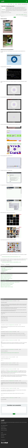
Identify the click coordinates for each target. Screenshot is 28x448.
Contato (2, 432)
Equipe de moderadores (3, 428)
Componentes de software (4, 270)
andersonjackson (11, 349)
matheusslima (3, 9)
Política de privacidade (3, 434)
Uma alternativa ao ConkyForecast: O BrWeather (7, 284)
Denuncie (17, 14)
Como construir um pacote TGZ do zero (5, 285)
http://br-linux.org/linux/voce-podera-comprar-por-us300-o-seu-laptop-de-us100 (10, 352)
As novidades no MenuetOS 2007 (5, 279)
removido (10, 388)
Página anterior (2, 264)
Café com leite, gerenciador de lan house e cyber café (7, 283)
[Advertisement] (21, 25)
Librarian (10, 331)
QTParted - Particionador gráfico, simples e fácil (6, 274)
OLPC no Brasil (3, 268)
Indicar (23, 14)
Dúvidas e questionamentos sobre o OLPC (6, 269)
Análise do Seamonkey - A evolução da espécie (6, 278)
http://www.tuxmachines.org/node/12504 (12, 371)
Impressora (25, 14)
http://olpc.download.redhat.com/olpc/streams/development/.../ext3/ (11, 256)
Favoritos (20, 14)
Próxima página (7, 264)
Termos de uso (2, 437)
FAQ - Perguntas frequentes (4, 425)
